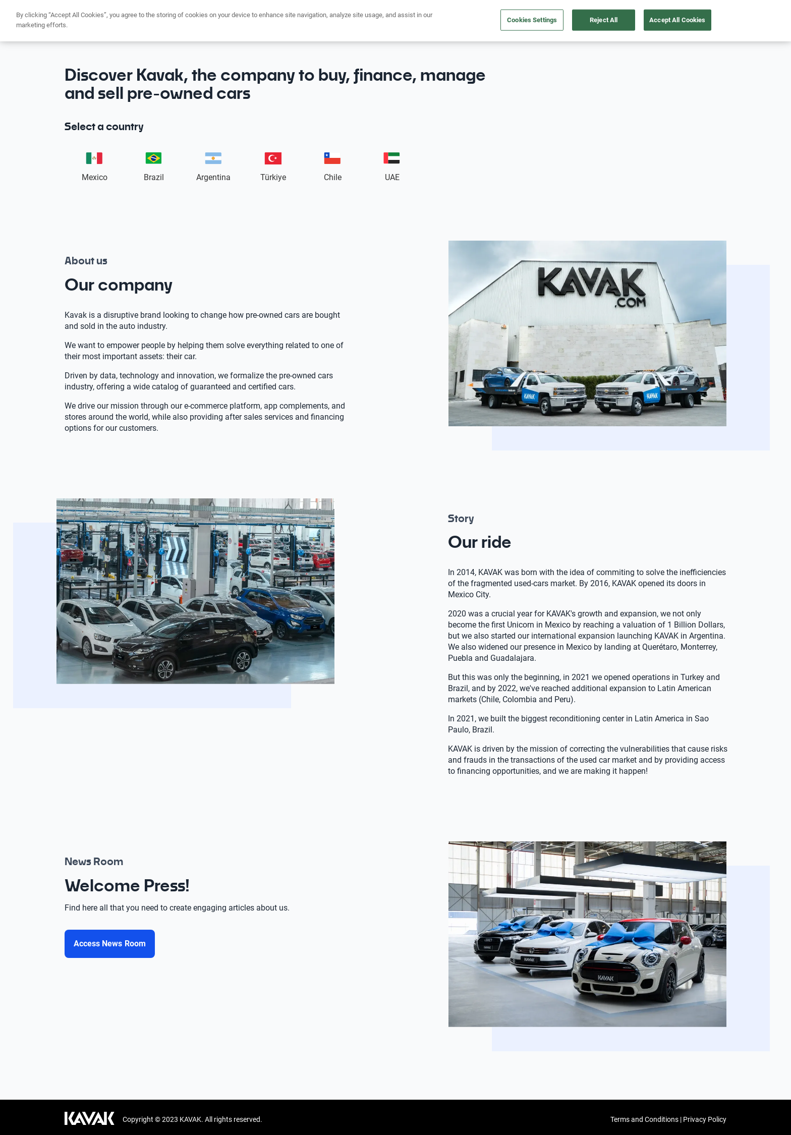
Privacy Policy (704, 1119)
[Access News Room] (110, 944)
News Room (695, 20)
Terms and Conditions (644, 1119)
